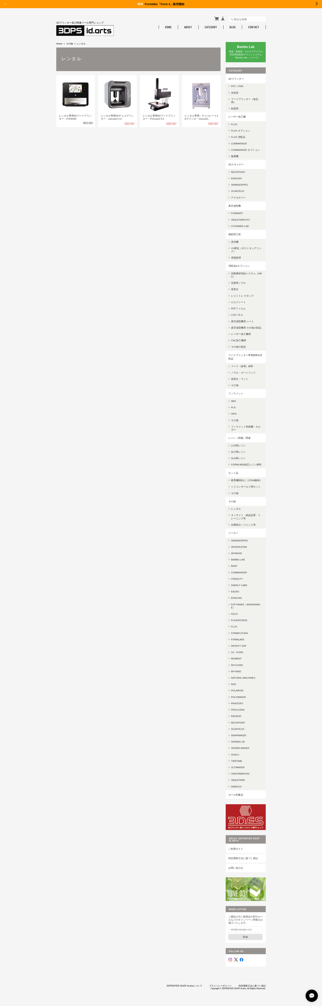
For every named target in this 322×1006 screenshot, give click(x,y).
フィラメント (235, 393)
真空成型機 (234, 205)
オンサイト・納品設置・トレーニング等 (246, 516)
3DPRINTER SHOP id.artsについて (184, 985)
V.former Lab (240, 226)
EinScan (236, 178)
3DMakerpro (239, 184)
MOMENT (236, 658)
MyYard (236, 671)
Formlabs (237, 639)
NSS (233, 684)
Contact (253, 27)
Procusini (237, 709)
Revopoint (238, 722)
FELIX (234, 613)
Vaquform (238, 780)
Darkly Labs (239, 585)
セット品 (233, 473)
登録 (245, 937)
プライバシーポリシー (220, 985)
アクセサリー (238, 197)
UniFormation (240, 773)
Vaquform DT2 (240, 219)
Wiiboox (236, 786)
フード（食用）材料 (242, 366)
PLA (233, 407)
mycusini (237, 665)
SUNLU (235, 754)
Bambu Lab (238, 559)
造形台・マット (239, 379)
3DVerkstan (239, 547)
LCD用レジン (238, 445)
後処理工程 (234, 234)
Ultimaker (238, 767)
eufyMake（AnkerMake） (245, 606)
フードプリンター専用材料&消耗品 (245, 357)
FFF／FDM (237, 86)
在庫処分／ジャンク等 (243, 524)
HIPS (234, 413)
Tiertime (236, 761)
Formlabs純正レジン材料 (246, 464)
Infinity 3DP (238, 645)
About (188, 27)
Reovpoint (238, 172)
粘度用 (234, 108)
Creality (237, 578)
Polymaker (238, 697)
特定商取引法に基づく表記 (243, 858)
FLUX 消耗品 (238, 137)
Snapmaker (238, 735)
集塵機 (234, 156)
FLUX (234, 124)
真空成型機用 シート (242, 321)
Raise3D (236, 716)
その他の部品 (238, 346)
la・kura (237, 652)
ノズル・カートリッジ (243, 372)
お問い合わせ (235, 867)
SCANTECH (237, 191)
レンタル (236, 508)
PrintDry (237, 703)
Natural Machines (243, 677)
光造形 (234, 92)
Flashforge (239, 620)
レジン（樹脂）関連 (239, 438)
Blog (233, 27)
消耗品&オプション (239, 265)
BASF (234, 566)
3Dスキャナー (236, 164)
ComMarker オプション (245, 150)
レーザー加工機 (237, 116)
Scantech (237, 729)
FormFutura (239, 633)
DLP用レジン (238, 451)
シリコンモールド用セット (246, 486)
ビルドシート (238, 302)
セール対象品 (235, 794)
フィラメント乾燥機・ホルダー (246, 428)
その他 (69, 43)
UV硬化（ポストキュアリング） (246, 250)
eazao (235, 591)
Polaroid (237, 690)
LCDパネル (237, 314)
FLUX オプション (240, 130)
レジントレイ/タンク (242, 295)
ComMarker (239, 143)
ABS (233, 401)
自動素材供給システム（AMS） (246, 275)
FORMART (237, 213)
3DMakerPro (239, 540)
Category (211, 27)
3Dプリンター (236, 78)
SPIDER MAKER (240, 748)
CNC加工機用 (238, 340)
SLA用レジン (238, 458)
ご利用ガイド (235, 848)
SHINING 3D (238, 741)
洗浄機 (234, 241)
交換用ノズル (238, 282)
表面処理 (236, 257)
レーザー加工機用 (241, 334)
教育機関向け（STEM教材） (246, 480)
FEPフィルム (238, 308)
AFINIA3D (236, 553)
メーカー (233, 533)
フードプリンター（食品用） (244, 100)
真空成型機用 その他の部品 (246, 327)
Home (168, 27)
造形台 (234, 289)
